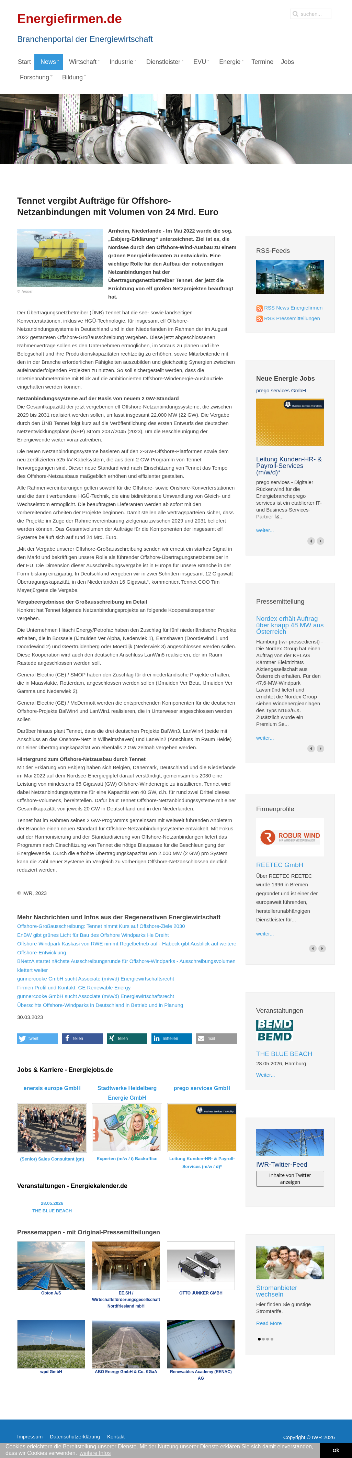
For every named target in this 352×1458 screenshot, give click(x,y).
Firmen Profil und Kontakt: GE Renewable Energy (73, 987)
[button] (37, 1038)
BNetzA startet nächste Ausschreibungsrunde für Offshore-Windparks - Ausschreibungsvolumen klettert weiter (126, 965)
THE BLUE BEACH (284, 1053)
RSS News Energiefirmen (293, 308)
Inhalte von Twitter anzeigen (290, 1178)
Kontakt (116, 1436)
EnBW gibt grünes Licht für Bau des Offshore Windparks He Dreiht (93, 935)
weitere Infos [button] (95, 1453)
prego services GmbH (281, 390)
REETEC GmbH (279, 864)
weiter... (265, 530)
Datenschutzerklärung (75, 1436)
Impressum (30, 1436)
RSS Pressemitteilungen (292, 318)
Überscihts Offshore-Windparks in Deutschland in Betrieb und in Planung (100, 1005)
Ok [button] (335, 1450)
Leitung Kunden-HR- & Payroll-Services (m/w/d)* (289, 466)
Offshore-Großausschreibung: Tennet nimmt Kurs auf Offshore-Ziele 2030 (101, 926)
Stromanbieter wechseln (276, 1291)
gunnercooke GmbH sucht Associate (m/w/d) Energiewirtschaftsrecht (95, 979)
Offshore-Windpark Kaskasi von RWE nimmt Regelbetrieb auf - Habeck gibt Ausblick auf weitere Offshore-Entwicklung (126, 948)
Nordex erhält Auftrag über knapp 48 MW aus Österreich (289, 625)
